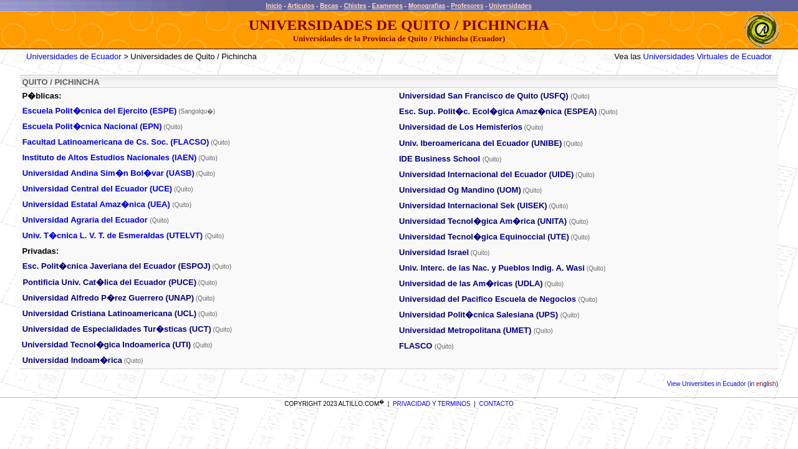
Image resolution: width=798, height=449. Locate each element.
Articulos (300, 5)
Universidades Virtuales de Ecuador (707, 56)
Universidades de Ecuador (73, 56)
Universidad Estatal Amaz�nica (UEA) (96, 204)
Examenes (387, 5)
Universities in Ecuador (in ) (729, 383)
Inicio (274, 5)
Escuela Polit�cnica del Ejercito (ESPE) (99, 110)
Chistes (355, 5)
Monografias (426, 5)
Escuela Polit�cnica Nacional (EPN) (92, 126)
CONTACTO (496, 403)
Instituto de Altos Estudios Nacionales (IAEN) (109, 157)
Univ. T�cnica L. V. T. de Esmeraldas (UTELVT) (112, 235)
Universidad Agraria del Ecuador (85, 219)
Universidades (510, 5)
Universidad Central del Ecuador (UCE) (97, 188)
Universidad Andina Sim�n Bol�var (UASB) (108, 173)
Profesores (467, 5)
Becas (329, 5)
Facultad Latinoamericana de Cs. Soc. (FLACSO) (115, 142)
